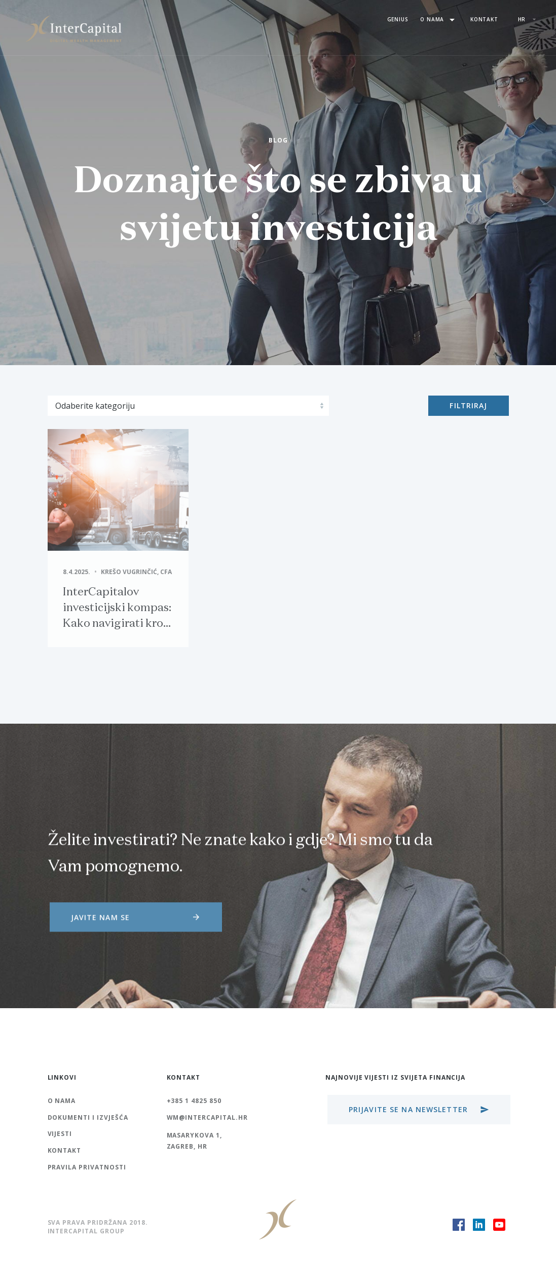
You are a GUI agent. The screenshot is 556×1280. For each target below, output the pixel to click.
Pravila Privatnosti (87, 1167)
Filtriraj (468, 405)
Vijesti (60, 1133)
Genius (398, 19)
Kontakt (484, 19)
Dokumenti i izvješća (88, 1117)
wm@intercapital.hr (207, 1117)
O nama (439, 20)
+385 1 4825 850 (194, 1100)
